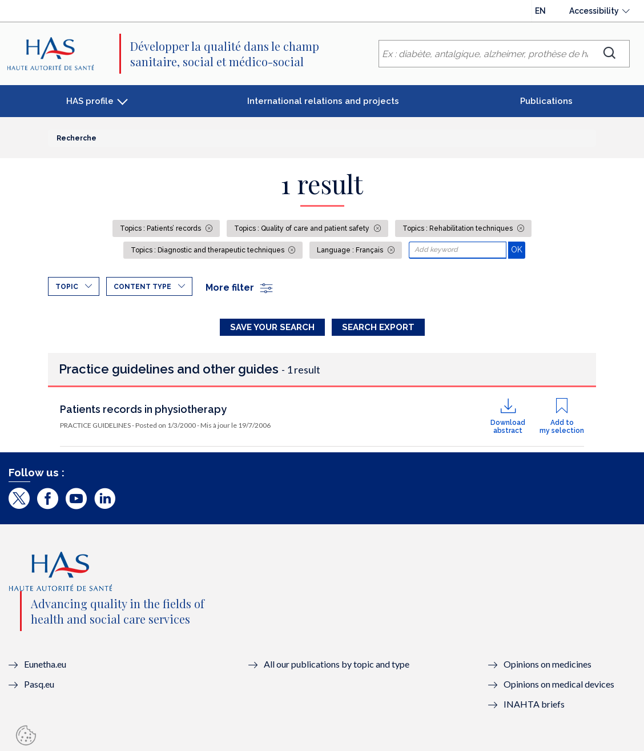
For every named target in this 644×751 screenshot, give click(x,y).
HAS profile (90, 101)
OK (518, 249)
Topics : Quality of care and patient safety (302, 228)
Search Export (378, 327)
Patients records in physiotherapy (143, 409)
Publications (546, 101)
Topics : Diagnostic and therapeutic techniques (208, 250)
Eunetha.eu (45, 663)
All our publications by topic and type (336, 663)
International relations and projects (323, 101)
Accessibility (594, 10)
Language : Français (351, 250)
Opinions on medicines (547, 663)
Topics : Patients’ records (161, 228)
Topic (66, 287)
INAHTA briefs (534, 703)
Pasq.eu (39, 683)
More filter (240, 287)
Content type (142, 287)
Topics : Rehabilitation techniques (458, 228)
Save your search (272, 327)
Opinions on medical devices (559, 683)
